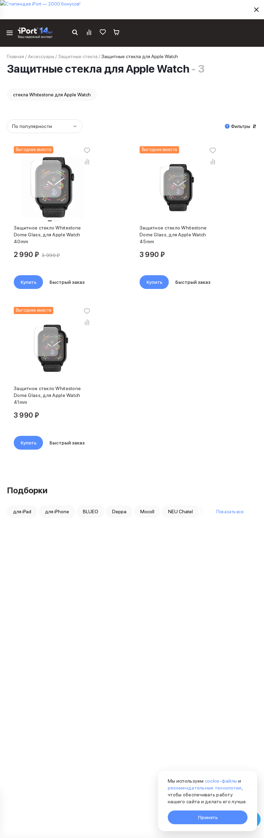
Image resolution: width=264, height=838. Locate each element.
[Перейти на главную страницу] (35, 33)
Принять (208, 817)
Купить (28, 282)
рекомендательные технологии (205, 788)
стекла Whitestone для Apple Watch (52, 94)
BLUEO (90, 511)
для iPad (22, 511)
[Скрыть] (256, 10)
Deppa (119, 511)
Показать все (229, 511)
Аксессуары (41, 56)
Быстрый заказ (67, 282)
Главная (15, 56)
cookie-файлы (221, 781)
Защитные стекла (78, 56)
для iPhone (57, 511)
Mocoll (147, 511)
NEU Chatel (180, 511)
